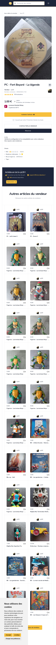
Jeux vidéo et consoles (10, 13)
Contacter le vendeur (28, 126)
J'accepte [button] (8, 635)
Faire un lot (11, 182)
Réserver (28, 131)
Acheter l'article (28, 115)
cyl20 (12, 90)
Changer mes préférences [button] (13, 638)
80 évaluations (18, 94)
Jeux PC (22, 13)
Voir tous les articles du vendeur (28, 628)
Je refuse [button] (17, 635)
